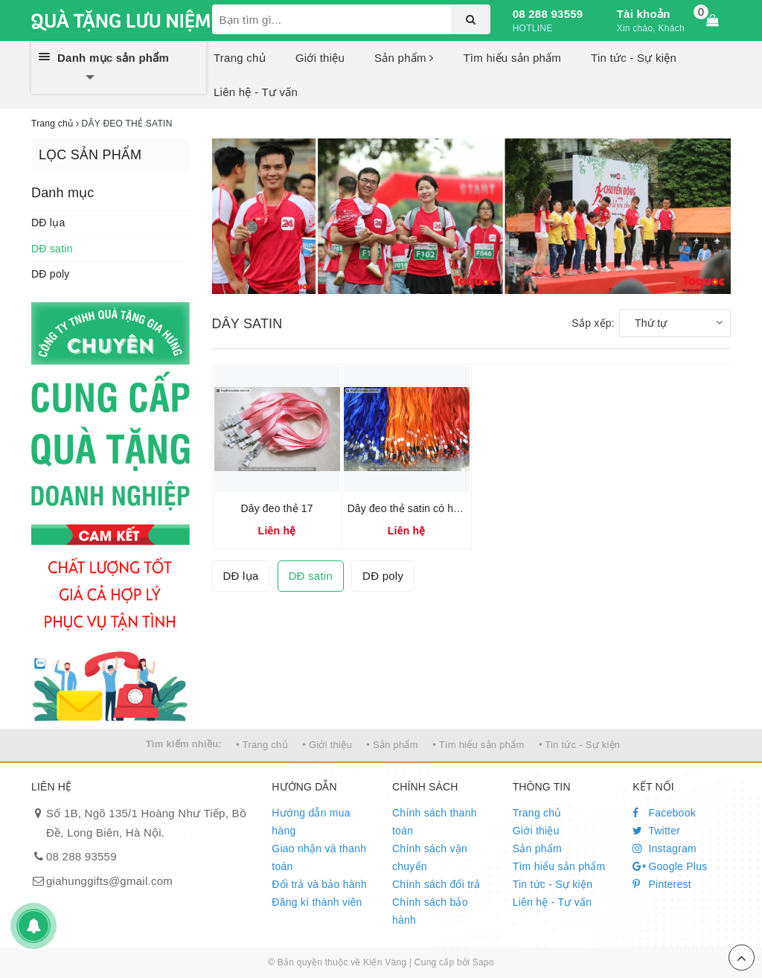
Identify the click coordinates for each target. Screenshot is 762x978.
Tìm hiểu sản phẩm (512, 57)
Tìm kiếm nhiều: (184, 744)
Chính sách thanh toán (434, 822)
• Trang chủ (262, 744)
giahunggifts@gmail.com (109, 881)
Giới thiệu (320, 57)
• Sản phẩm (391, 744)
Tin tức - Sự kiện (633, 57)
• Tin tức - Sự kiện (579, 744)
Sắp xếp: (593, 323)
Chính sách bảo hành (430, 911)
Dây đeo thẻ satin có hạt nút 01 (421, 508)
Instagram (665, 848)
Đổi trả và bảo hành (319, 884)
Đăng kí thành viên (317, 902)
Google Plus (670, 866)
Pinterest (662, 884)
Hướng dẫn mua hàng (311, 822)
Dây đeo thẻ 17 (277, 508)
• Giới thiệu (327, 744)
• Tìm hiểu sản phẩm (478, 744)
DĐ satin (52, 249)
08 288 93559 (548, 13)
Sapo (483, 962)
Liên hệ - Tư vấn (256, 92)
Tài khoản (643, 13)
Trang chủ (240, 57)
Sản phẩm (403, 57)
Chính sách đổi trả (436, 884)
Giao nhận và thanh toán (319, 857)
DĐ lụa (48, 222)
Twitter (656, 831)
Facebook (664, 813)
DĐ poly (50, 274)
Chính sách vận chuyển (429, 857)
